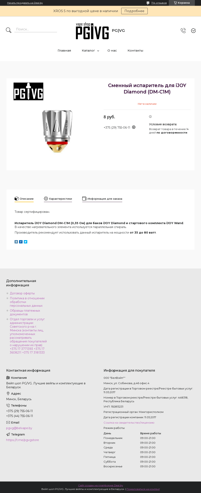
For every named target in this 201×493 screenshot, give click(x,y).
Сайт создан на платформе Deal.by (100, 485)
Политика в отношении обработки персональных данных (27, 302)
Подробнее (134, 11)
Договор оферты (22, 293)
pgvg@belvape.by (19, 428)
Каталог (88, 50)
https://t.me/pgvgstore (22, 440)
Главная (64, 50)
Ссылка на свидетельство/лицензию (129, 422)
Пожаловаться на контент (143, 489)
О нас (112, 50)
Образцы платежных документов (25, 312)
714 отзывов (159, 2)
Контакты (135, 50)
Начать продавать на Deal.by (25, 2)
